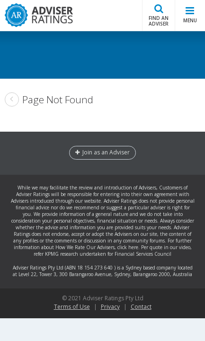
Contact (141, 307)
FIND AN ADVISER (159, 15)
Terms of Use (72, 307)
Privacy (110, 307)
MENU (190, 14)
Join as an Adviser (102, 152)
